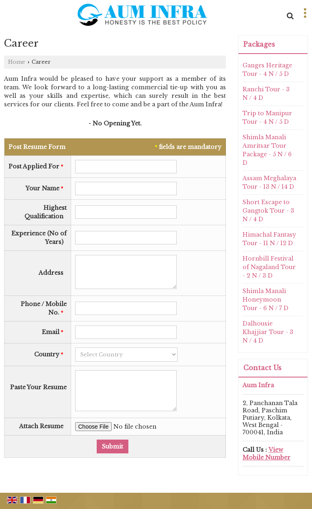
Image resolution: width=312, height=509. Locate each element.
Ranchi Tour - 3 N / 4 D (266, 93)
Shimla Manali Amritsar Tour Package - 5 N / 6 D (267, 150)
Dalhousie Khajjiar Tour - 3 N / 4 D (268, 332)
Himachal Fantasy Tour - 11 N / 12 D (269, 239)
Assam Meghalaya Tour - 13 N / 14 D (269, 182)
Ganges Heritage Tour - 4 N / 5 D (267, 70)
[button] (266, 453)
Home (16, 62)
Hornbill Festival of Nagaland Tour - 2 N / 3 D (269, 267)
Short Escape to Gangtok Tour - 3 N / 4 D (268, 210)
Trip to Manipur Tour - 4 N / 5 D (267, 117)
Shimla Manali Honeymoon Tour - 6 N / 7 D (265, 299)
